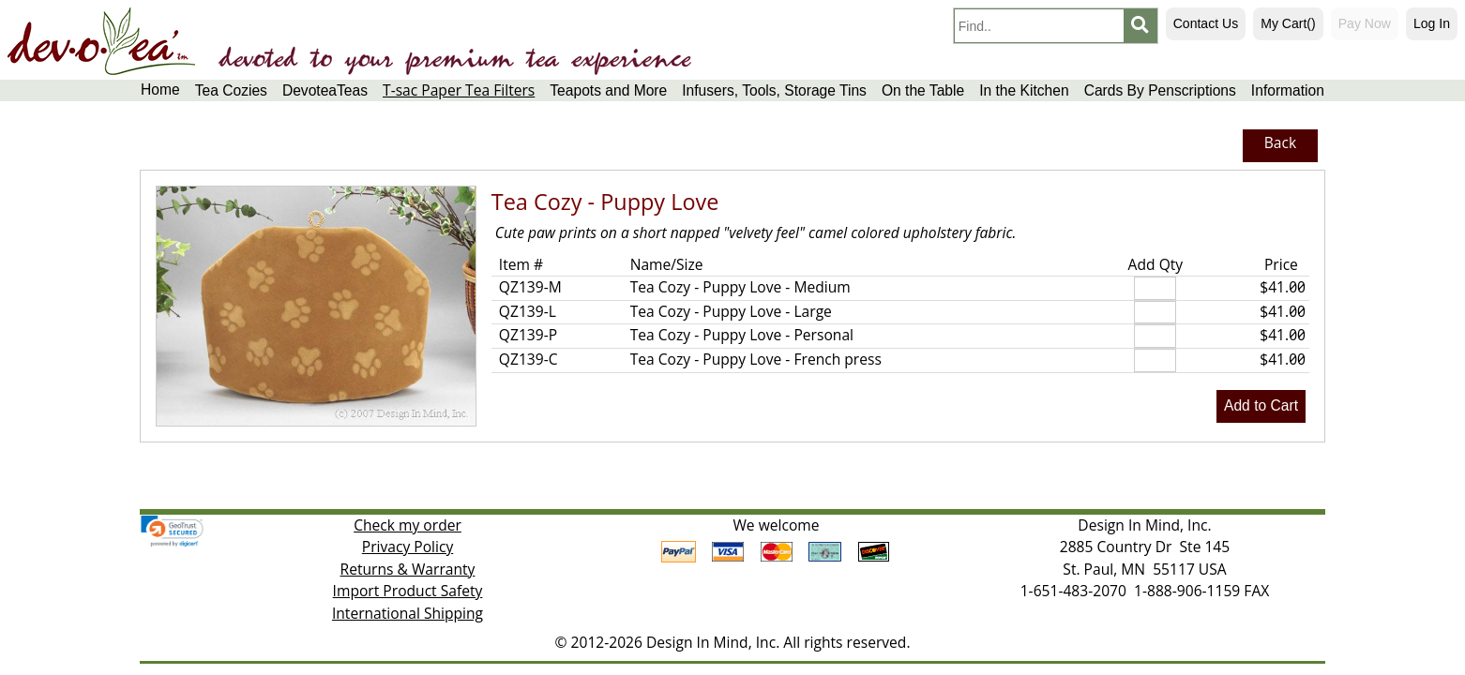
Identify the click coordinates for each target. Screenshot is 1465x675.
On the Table (923, 90)
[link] (172, 531)
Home (160, 90)
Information (1287, 90)
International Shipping (407, 613)
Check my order (407, 525)
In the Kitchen (1023, 90)
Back (1280, 142)
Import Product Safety (408, 590)
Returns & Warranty (408, 569)
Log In (1431, 23)
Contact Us (1205, 23)
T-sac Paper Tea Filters (459, 90)
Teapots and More (608, 90)
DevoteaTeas (325, 90)
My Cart (1288, 23)
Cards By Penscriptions (1160, 90)
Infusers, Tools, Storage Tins (774, 90)
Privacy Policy (408, 546)
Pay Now (1364, 23)
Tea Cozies (231, 90)
